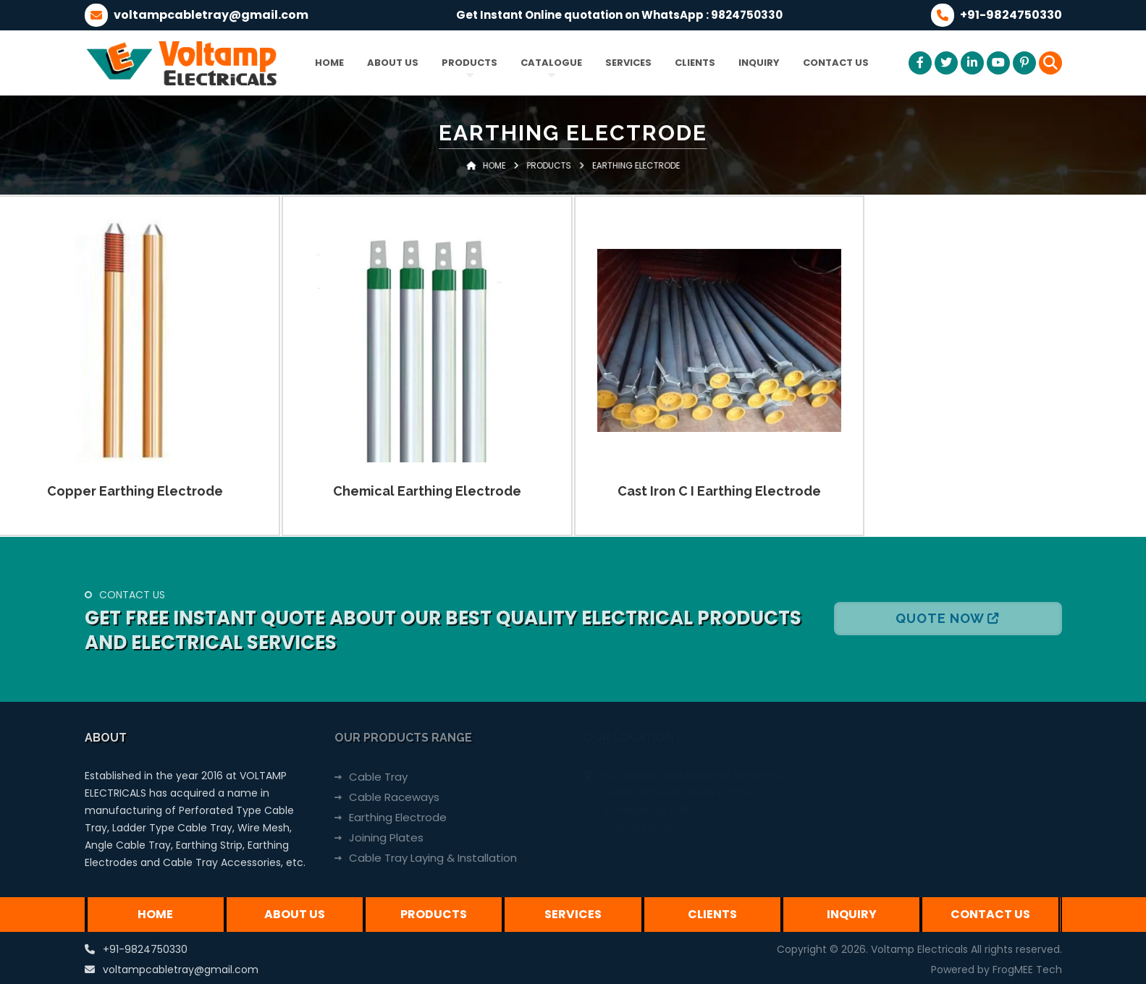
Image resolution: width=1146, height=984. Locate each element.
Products (469, 62)
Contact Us (836, 62)
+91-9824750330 (145, 949)
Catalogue (551, 62)
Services (628, 62)
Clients (695, 62)
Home (329, 62)
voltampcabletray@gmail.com (180, 969)
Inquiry (759, 62)
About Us (392, 62)
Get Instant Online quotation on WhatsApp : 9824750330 (619, 14)
